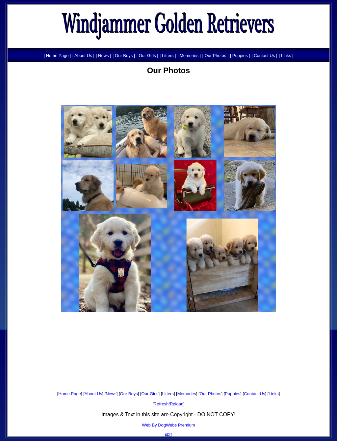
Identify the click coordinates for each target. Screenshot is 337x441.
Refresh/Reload (168, 403)
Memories (186, 393)
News (111, 393)
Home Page (69, 393)
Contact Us (254, 393)
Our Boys (129, 393)
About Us (93, 393)
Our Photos (210, 393)
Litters (167, 393)
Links (273, 393)
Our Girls (150, 393)
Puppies (232, 393)
